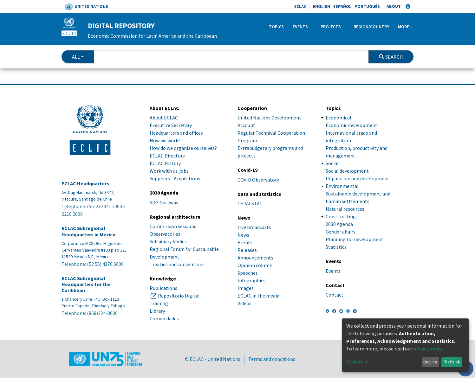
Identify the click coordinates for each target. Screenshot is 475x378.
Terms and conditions (271, 359)
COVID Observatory (258, 179)
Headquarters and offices (176, 133)
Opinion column (255, 265)
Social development (347, 171)
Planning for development (354, 239)
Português (367, 6)
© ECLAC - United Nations (212, 359)
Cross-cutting (341, 216)
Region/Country (371, 26)
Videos (244, 303)
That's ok (451, 362)
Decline (430, 362)
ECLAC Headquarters (85, 184)
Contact (334, 295)
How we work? (165, 140)
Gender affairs (340, 231)
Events (300, 26)
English (321, 6)
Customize (358, 361)
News (243, 235)
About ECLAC (164, 117)
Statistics (336, 247)
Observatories (165, 234)
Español (342, 6)
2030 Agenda (339, 224)
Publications (163, 288)
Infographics (251, 280)
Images (246, 288)
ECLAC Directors (167, 155)
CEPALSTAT (250, 203)
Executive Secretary (171, 125)
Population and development (357, 178)
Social (332, 163)
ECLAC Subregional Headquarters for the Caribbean (86, 284)
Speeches (248, 273)
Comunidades (164, 318)
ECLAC (300, 6)
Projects (331, 26)
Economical (338, 117)
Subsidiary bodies (168, 241)
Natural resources (345, 209)
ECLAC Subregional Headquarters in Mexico (89, 231)
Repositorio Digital (179, 295)
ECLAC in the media (258, 295)
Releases (247, 250)
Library (157, 311)
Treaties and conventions (177, 264)
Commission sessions (173, 226)
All (76, 57)
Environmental (342, 186)
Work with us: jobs (169, 171)
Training (159, 303)
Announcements (255, 257)
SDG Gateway (164, 202)
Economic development (351, 125)
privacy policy (427, 348)
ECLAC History (165, 163)
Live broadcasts (254, 227)
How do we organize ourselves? (183, 148)
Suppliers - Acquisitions (175, 178)
